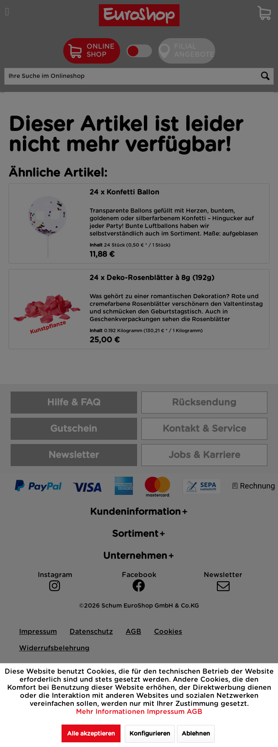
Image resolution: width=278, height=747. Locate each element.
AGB (194, 711)
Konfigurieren (149, 734)
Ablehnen (196, 734)
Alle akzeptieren (91, 734)
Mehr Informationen (111, 711)
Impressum (167, 711)
